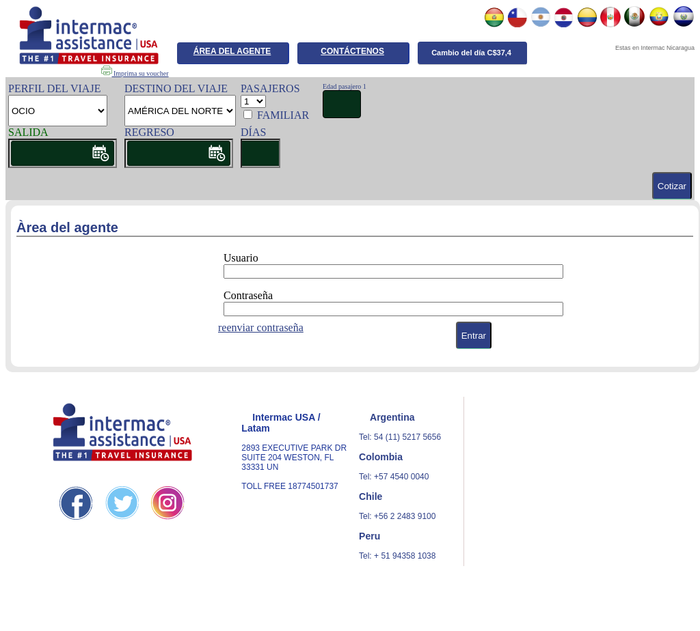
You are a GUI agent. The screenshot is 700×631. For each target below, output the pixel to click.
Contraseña (248, 295)
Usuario (241, 258)
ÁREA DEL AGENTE (232, 51)
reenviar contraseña (261, 327)
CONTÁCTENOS (352, 51)
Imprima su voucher (135, 73)
